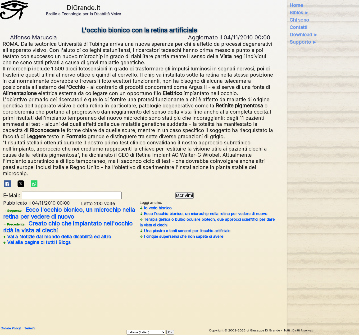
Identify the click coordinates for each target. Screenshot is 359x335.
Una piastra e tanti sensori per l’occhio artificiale (185, 230)
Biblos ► (299, 12)
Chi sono (299, 20)
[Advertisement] (139, 284)
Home (296, 5)
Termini (29, 328)
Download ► (304, 34)
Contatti (298, 27)
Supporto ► (303, 42)
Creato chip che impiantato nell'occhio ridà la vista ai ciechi (67, 227)
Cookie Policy (10, 328)
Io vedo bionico (156, 208)
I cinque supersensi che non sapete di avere (181, 236)
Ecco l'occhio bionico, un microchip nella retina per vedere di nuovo (69, 213)
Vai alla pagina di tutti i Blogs (37, 242)
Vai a (57, 236)
